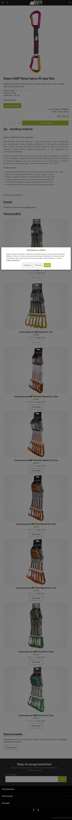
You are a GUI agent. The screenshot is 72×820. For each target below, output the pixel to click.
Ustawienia (27, 265)
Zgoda (47, 265)
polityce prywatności (13, 260)
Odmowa (38, 265)
